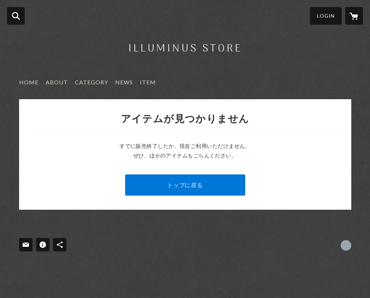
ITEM (148, 82)
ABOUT (57, 82)
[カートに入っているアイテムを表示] (354, 16)
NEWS (124, 82)
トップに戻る (185, 184)
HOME (29, 82)
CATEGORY (91, 82)
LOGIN (326, 16)
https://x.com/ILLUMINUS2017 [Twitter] (346, 245)
